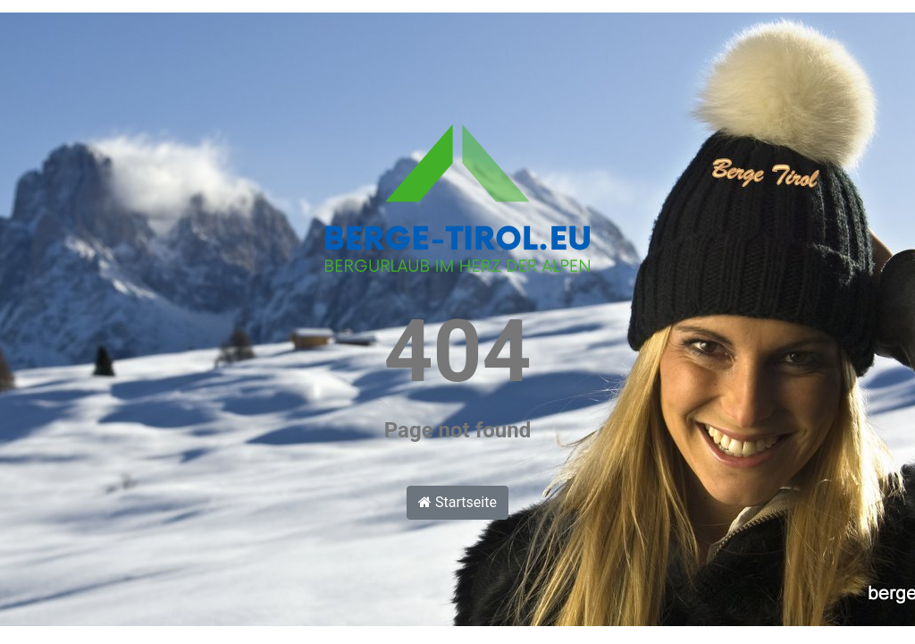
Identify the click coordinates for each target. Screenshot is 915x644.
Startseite (457, 502)
